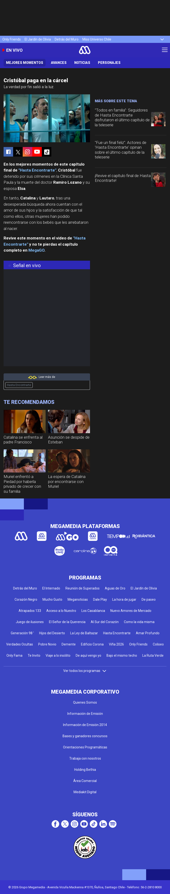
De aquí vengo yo (88, 655)
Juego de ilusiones (30, 622)
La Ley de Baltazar (84, 633)
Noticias (82, 63)
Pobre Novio (47, 644)
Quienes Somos (85, 702)
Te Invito (34, 655)
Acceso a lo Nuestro (61, 611)
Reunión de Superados (82, 588)
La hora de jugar (124, 599)
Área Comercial (85, 781)
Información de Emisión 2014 (85, 725)
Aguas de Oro (115, 588)
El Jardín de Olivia (38, 39)
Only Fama (14, 655)
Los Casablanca (93, 611)
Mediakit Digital (85, 792)
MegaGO (36, 250)
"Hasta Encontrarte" (37, 170)
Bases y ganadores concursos (85, 736)
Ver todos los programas (85, 671)
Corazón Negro (26, 599)
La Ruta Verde (153, 655)
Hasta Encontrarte (19, 385)
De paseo (149, 599)
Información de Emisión (85, 714)
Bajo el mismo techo (121, 655)
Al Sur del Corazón (105, 622)
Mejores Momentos (24, 63)
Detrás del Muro (67, 39)
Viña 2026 (116, 644)
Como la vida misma (139, 622)
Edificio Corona (92, 644)
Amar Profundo (147, 633)
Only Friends (11, 39)
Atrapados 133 (30, 611)
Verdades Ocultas (19, 644)
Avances (59, 63)
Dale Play (100, 599)
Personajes (109, 63)
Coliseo (158, 644)
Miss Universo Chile (96, 39)
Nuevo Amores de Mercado (130, 611)
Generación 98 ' (22, 633)
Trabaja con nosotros (85, 758)
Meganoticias (78, 599)
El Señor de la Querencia (67, 622)
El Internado (51, 588)
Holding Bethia (85, 770)
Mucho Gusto (52, 599)
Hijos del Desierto (52, 633)
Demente (69, 644)
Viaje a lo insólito (58, 655)
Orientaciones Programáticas (85, 747)
